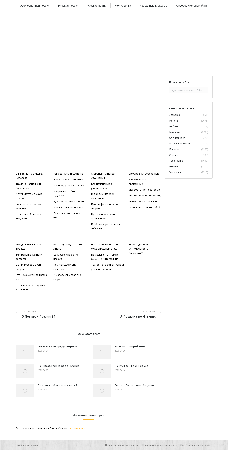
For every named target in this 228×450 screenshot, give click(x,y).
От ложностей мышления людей (57, 385)
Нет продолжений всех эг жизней (58, 365)
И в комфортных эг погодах (131, 365)
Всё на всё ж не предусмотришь (57, 346)
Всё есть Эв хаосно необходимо (134, 385)
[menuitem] (35, 5)
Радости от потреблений (130, 346)
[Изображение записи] (25, 352)
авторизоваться (78, 428)
